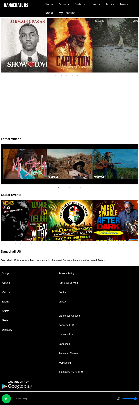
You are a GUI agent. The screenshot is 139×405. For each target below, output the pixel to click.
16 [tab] (96, 244)
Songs (5, 273)
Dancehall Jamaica (69, 315)
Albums (6, 282)
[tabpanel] (24, 45)
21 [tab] (124, 244)
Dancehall (64, 343)
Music (64, 4)
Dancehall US (66, 325)
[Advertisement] (69, 103)
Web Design (65, 362)
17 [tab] (102, 244)
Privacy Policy (66, 273)
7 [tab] (48, 244)
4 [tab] (72, 75)
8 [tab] (53, 244)
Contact (62, 292)
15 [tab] (91, 244)
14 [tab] (86, 244)
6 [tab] (83, 75)
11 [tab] (69, 244)
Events (95, 4)
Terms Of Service (68, 282)
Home (49, 4)
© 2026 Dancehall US (70, 372)
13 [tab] (80, 244)
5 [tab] (77, 75)
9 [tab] (58, 244)
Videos (80, 4)
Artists (110, 4)
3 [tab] (67, 75)
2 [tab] (61, 75)
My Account (67, 13)
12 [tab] (75, 244)
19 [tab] (113, 244)
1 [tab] (56, 75)
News (124, 4)
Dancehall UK (66, 334)
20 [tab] (118, 244)
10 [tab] (64, 244)
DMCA (62, 301)
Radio (49, 13)
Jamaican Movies (68, 353)
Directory (7, 329)
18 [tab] (107, 244)
